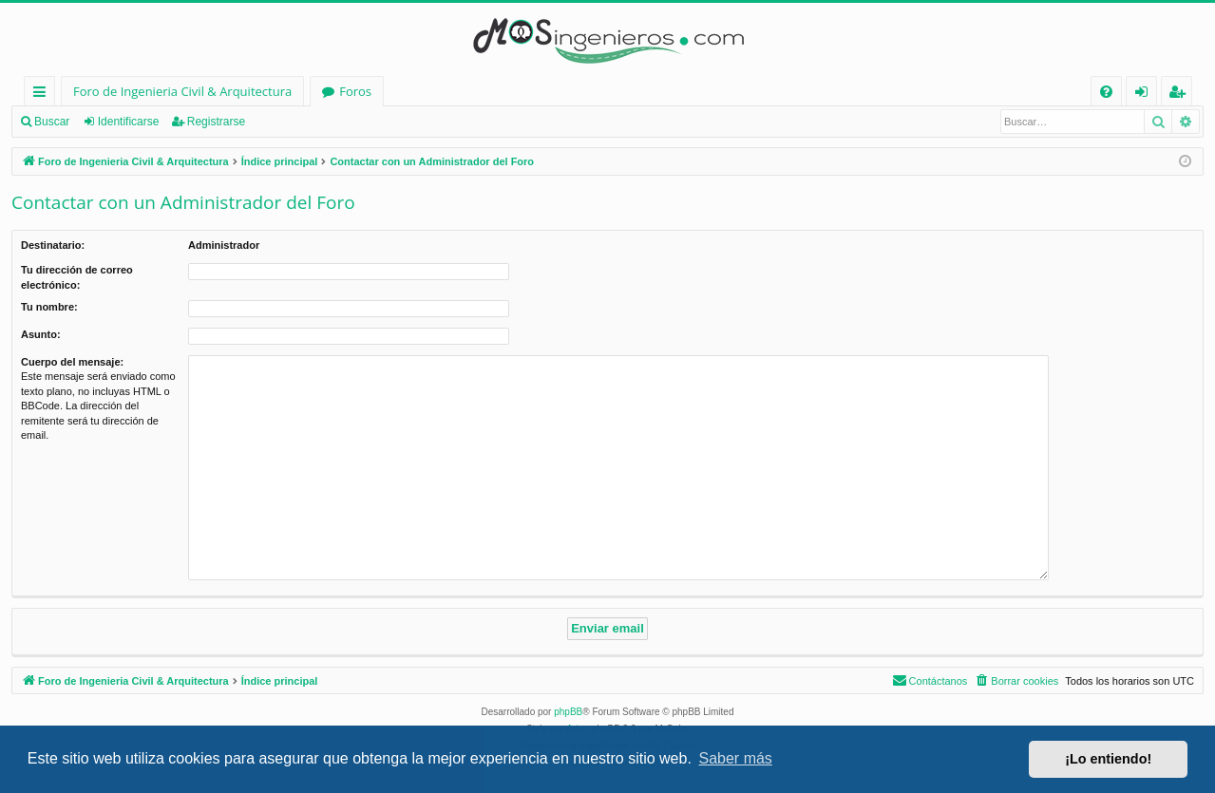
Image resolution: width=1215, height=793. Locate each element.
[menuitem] (1106, 91)
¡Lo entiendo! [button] (1108, 758)
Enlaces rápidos (43, 94)
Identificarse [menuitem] (1146, 94)
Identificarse (129, 121)
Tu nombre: (49, 306)
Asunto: (41, 334)
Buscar (51, 121)
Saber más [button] (735, 758)
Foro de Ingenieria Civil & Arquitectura (182, 91)
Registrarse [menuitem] (1180, 94)
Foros (355, 91)
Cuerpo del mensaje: (72, 362)
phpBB (568, 712)
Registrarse (216, 121)
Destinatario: (53, 245)
